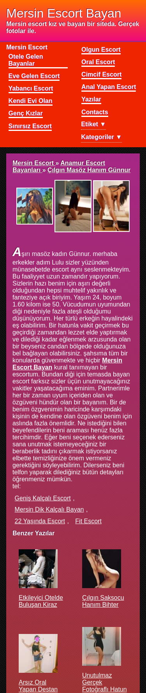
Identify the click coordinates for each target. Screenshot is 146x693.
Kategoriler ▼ (101, 137)
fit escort (88, 521)
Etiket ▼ (93, 124)
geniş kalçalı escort (43, 498)
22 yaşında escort (40, 521)
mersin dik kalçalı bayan (49, 509)
